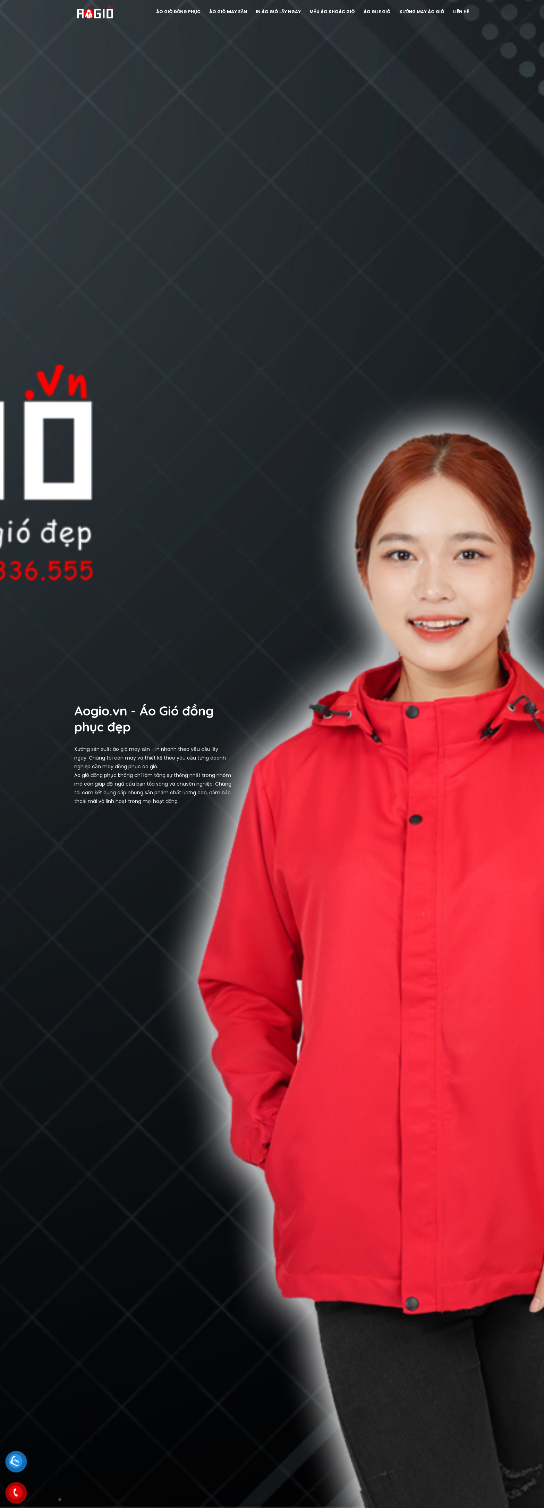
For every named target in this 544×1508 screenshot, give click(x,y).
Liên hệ (458, 12)
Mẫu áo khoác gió (329, 12)
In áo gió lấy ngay (275, 12)
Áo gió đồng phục (175, 12)
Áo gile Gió (374, 12)
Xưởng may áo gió (419, 12)
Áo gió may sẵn (225, 12)
